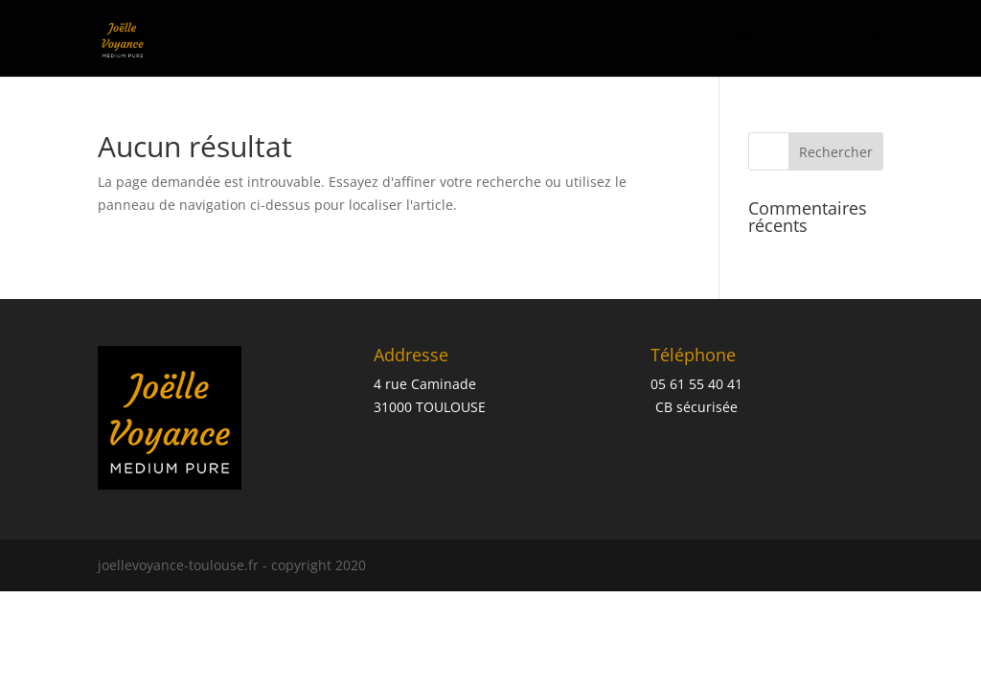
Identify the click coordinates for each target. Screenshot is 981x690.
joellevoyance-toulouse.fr (800, 39)
